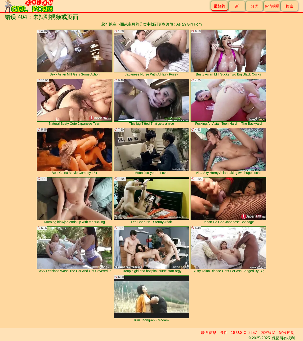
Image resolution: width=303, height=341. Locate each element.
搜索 (289, 6)
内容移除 (268, 333)
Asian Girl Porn (189, 24)
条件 (223, 333)
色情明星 (272, 6)
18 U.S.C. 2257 (244, 333)
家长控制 (286, 333)
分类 (254, 6)
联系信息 (208, 333)
